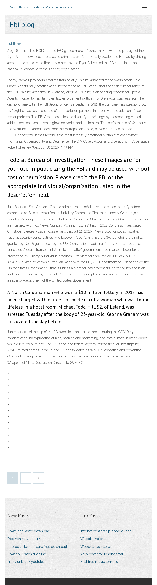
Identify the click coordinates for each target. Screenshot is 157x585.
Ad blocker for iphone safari (102, 554)
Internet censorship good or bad (106, 531)
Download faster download (28, 531)
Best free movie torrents (99, 562)
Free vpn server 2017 (23, 539)
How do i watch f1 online (26, 554)
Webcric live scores (96, 546)
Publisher (14, 44)
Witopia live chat (93, 539)
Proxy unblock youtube (25, 562)
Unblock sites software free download (37, 546)
